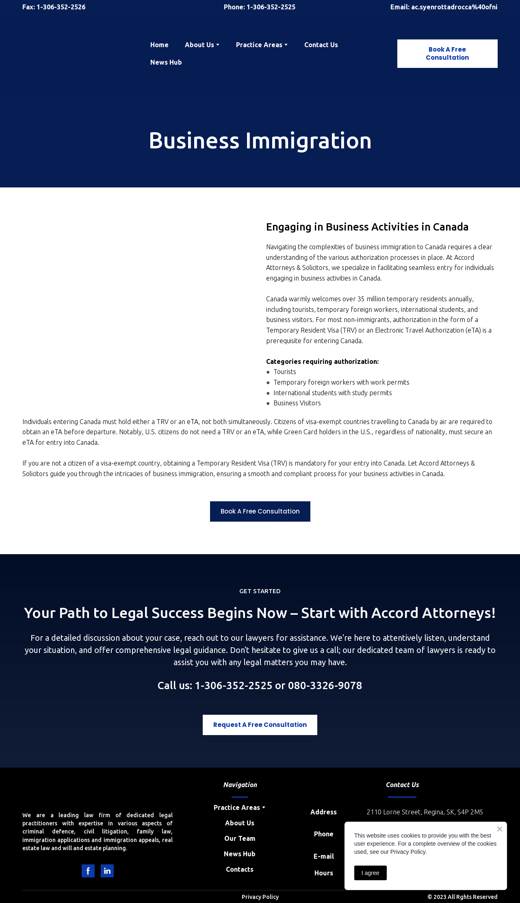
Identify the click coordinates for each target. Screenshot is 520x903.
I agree (370, 873)
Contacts (240, 869)
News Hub (166, 62)
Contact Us (321, 44)
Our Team (240, 838)
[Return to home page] (80, 53)
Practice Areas (259, 44)
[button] (447, 53)
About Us (239, 823)
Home (159, 44)
